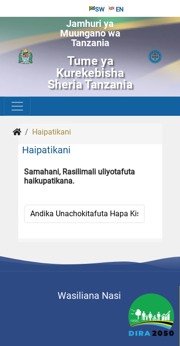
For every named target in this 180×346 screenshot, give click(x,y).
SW (97, 9)
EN (115, 9)
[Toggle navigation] (17, 106)
